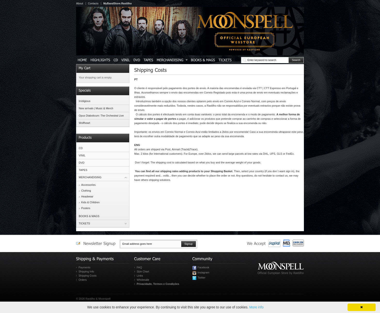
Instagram (203, 272)
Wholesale (143, 279)
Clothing (86, 190)
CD (81, 148)
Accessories (88, 184)
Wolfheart (84, 122)
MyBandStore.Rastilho (117, 3)
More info (256, 307)
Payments (84, 267)
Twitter (201, 277)
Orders (83, 279)
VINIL (82, 155)
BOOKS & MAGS (89, 216)
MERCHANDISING (90, 177)
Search (296, 60)
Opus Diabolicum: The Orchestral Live (101, 115)
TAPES (83, 170)
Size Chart (143, 271)
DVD (81, 162)
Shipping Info (86, 271)
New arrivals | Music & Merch (96, 108)
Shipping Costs (87, 275)
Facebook (203, 267)
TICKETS (84, 223)
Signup (188, 243)
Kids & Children (90, 202)
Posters (85, 208)
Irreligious (84, 101)
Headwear (87, 196)
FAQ (139, 267)
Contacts (93, 3)
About (79, 3)
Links (140, 275)
